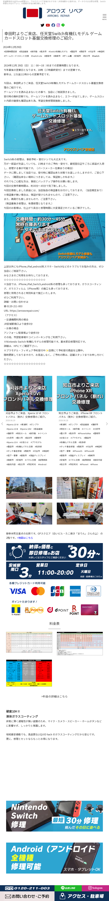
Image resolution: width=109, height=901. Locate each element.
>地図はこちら (25, 538)
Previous (2, 423)
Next (106, 423)
